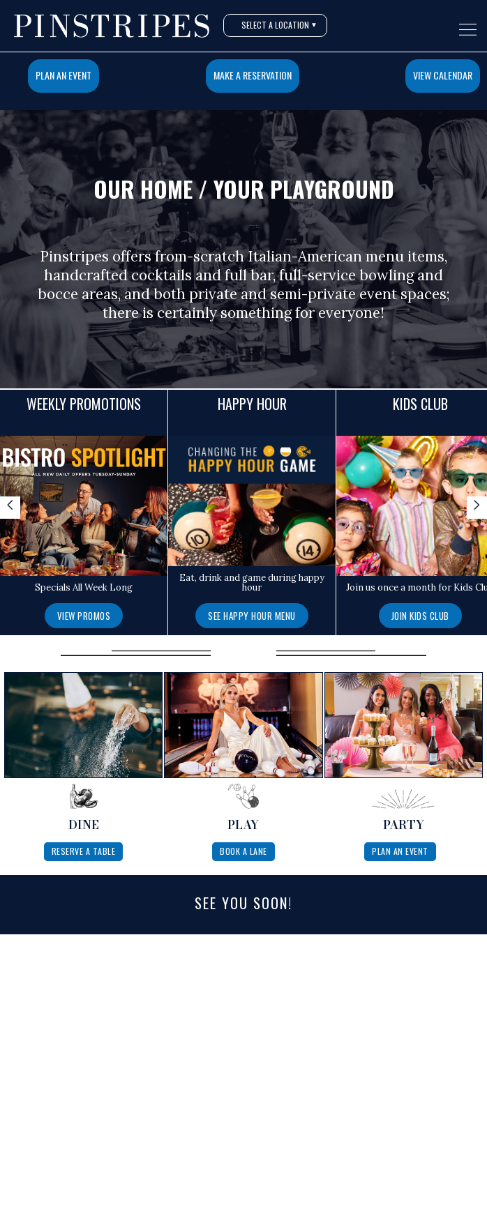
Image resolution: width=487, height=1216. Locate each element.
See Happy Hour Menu (252, 616)
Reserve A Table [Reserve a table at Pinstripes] (84, 851)
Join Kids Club (420, 616)
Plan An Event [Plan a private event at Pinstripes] (400, 851)
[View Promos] (84, 615)
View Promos (84, 616)
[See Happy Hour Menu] (251, 615)
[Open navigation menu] (468, 30)
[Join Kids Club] (420, 615)
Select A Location (279, 24)
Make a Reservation (252, 75)
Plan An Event (63, 75)
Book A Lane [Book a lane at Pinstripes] (243, 851)
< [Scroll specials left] (10, 506)
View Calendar (442, 75)
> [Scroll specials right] (477, 506)
